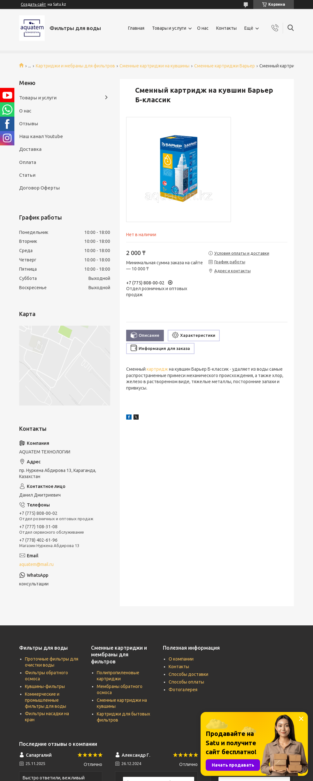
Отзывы (28, 123)
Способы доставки (188, 674)
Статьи (27, 175)
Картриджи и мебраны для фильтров (75, 65)
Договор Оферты (39, 187)
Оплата (27, 162)
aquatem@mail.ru (36, 564)
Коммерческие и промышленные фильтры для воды (45, 700)
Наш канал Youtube (41, 136)
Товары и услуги (169, 28)
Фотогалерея (183, 689)
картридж (157, 369)
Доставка (30, 149)
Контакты (226, 28)
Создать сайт (33, 4)
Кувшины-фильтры (45, 686)
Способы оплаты (186, 681)
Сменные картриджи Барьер (224, 65)
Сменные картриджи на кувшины (154, 65)
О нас (203, 28)
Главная (136, 28)
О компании (181, 658)
